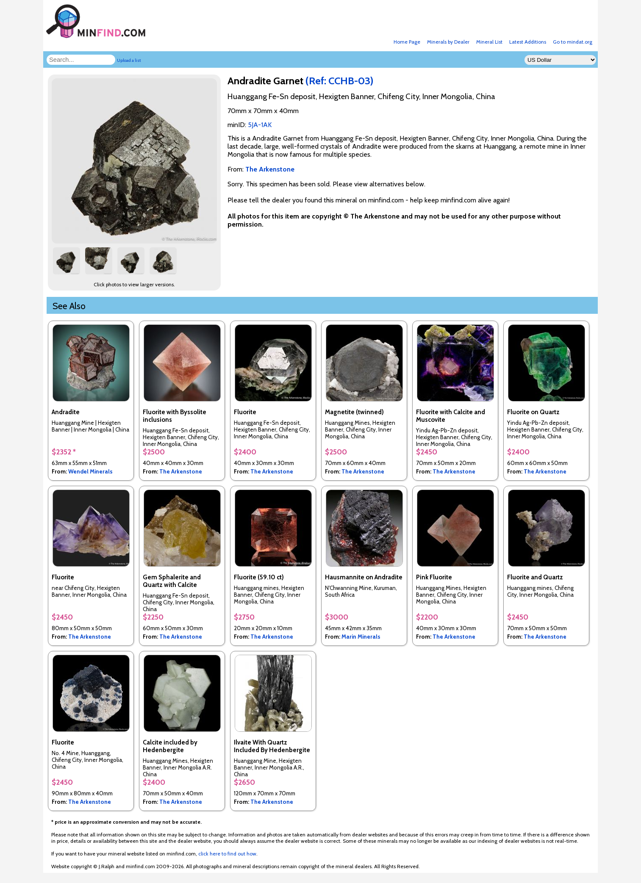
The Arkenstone (180, 471)
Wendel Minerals (90, 471)
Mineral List (489, 42)
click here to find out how (227, 853)
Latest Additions (527, 42)
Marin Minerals (360, 636)
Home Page (407, 42)
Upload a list (129, 60)
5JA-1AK (260, 125)
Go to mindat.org (572, 42)
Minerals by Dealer (448, 42)
